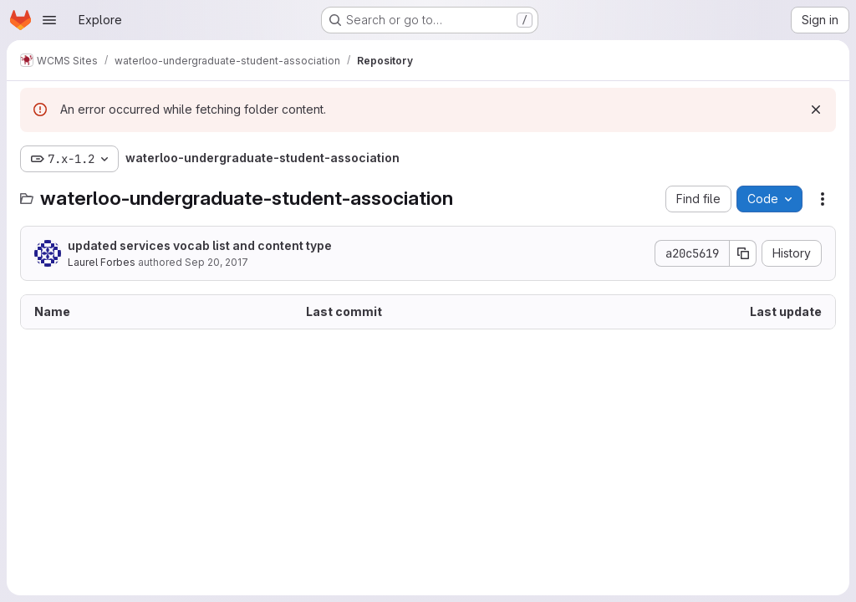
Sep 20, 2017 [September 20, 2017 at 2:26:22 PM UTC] (216, 262)
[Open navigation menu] (49, 20)
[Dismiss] (816, 109)
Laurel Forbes (101, 262)
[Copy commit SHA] (743, 253)
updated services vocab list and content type (200, 245)
